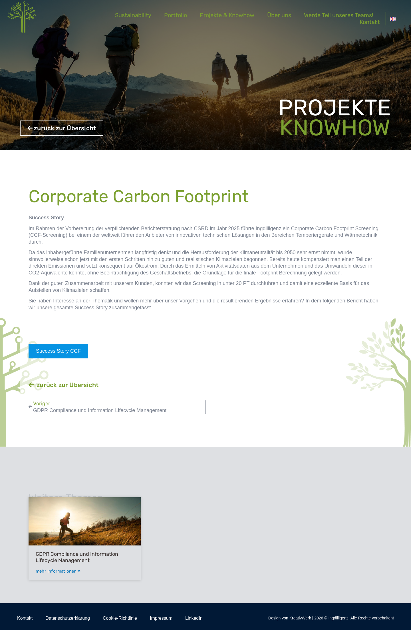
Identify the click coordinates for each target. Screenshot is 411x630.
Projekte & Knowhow (232, 15)
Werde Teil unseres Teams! (344, 15)
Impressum (161, 618)
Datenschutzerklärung (67, 618)
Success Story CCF (58, 351)
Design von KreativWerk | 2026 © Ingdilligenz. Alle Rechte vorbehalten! (331, 618)
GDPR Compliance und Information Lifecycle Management (77, 557)
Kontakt (375, 22)
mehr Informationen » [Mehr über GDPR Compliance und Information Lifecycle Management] (58, 571)
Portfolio (181, 15)
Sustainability (138, 15)
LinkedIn (194, 618)
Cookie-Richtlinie (120, 618)
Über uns (285, 15)
